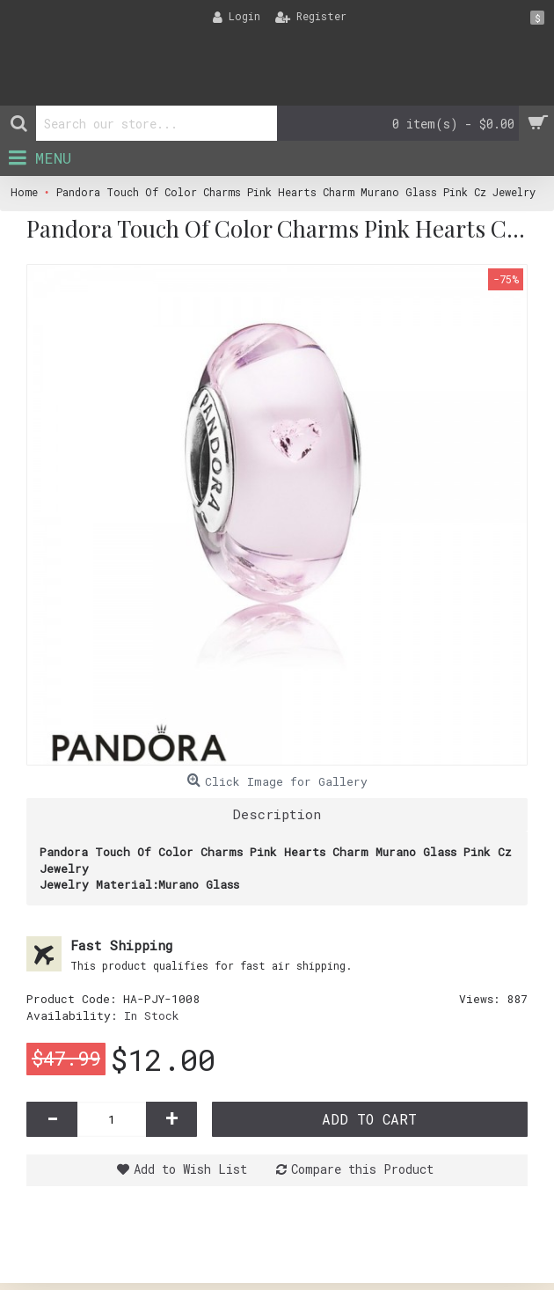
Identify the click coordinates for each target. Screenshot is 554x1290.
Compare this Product (362, 1169)
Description (277, 814)
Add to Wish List (190, 1169)
